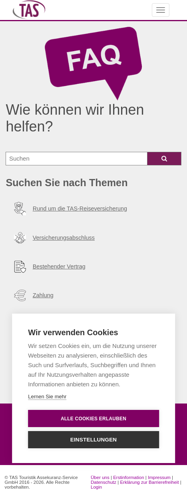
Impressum (159, 477)
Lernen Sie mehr (47, 397)
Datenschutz (103, 482)
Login (96, 487)
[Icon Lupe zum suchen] (164, 158)
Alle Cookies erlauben (93, 418)
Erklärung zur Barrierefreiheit (149, 482)
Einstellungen (93, 440)
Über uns (100, 477)
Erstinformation (128, 477)
